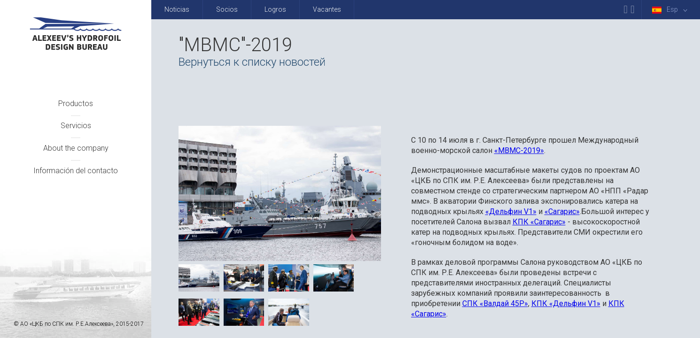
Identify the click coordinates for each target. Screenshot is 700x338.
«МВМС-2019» (519, 150)
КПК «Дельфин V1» (565, 303)
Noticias (176, 9)
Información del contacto (75, 170)
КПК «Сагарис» (539, 221)
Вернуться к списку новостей (252, 62)
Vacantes (327, 9)
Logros (275, 9)
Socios (227, 9)
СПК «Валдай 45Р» (495, 303)
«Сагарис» (562, 211)
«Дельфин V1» (511, 211)
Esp (671, 10)
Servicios (76, 125)
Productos (75, 103)
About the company (76, 148)
